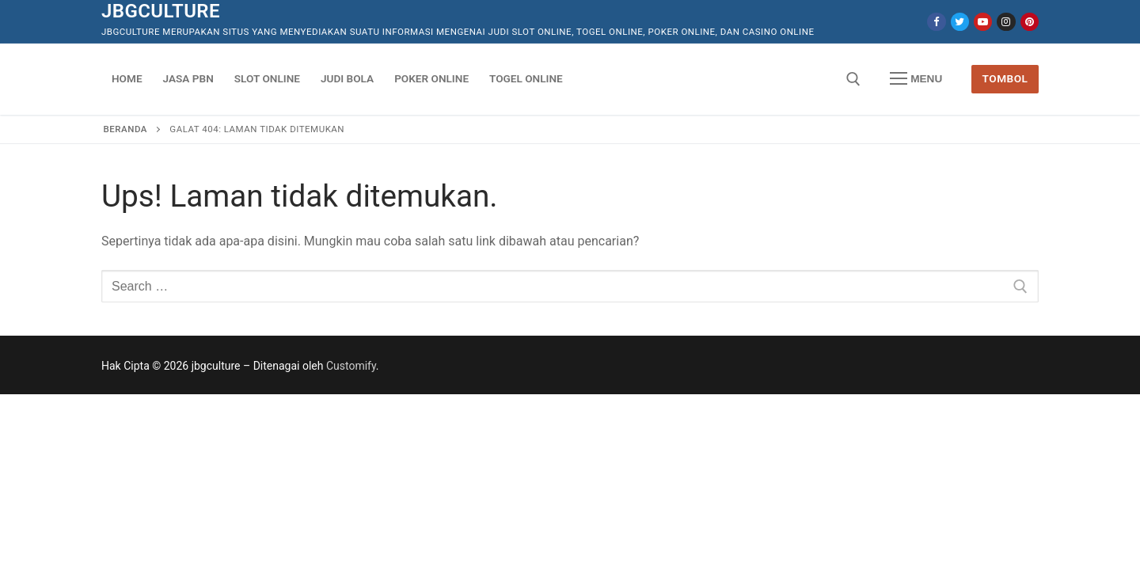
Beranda (125, 129)
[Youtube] (983, 22)
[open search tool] (853, 79)
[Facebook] (936, 22)
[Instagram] (1006, 22)
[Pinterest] (1029, 22)
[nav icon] (916, 79)
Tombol (1005, 78)
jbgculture (160, 11)
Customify (351, 365)
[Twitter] (960, 22)
